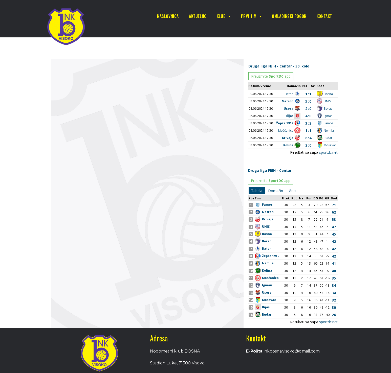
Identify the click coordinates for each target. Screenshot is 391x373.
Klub (224, 16)
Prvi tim (251, 16)
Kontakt (324, 16)
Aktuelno (198, 16)
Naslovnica (168, 16)
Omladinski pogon (289, 16)
